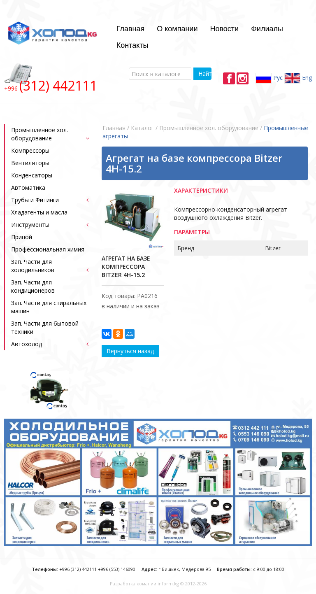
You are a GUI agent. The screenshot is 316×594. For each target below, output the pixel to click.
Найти (204, 73)
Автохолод (26, 344)
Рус (269, 78)
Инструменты (30, 224)
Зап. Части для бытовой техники (45, 327)
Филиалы (267, 29)
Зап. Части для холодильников (32, 266)
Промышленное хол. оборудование (39, 134)
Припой (21, 237)
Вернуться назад (130, 351)
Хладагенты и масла (39, 212)
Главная (130, 29)
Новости (224, 29)
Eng (298, 78)
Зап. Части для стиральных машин (48, 307)
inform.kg (168, 583)
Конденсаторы (31, 175)
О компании (177, 29)
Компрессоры (30, 150)
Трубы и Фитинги (35, 200)
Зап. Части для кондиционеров (33, 286)
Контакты (132, 45)
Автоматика (28, 187)
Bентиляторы (30, 163)
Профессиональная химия (47, 249)
